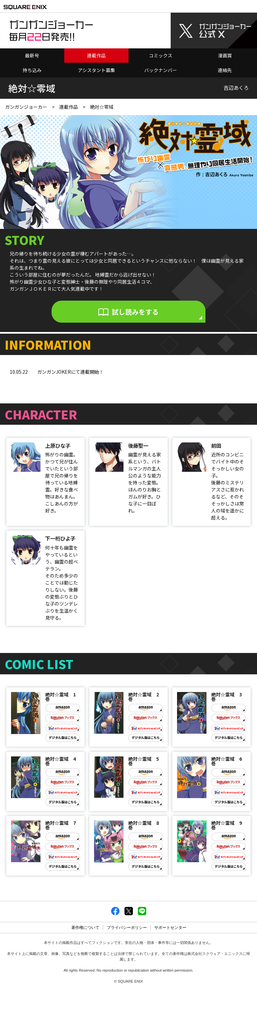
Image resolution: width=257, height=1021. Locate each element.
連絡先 (225, 67)
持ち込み (32, 67)
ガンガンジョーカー (26, 103)
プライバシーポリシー (127, 958)
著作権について (85, 958)
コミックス (160, 52)
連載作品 (96, 52)
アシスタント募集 (96, 67)
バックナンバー (160, 67)
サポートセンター (170, 958)
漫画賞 (225, 52)
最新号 (32, 52)
